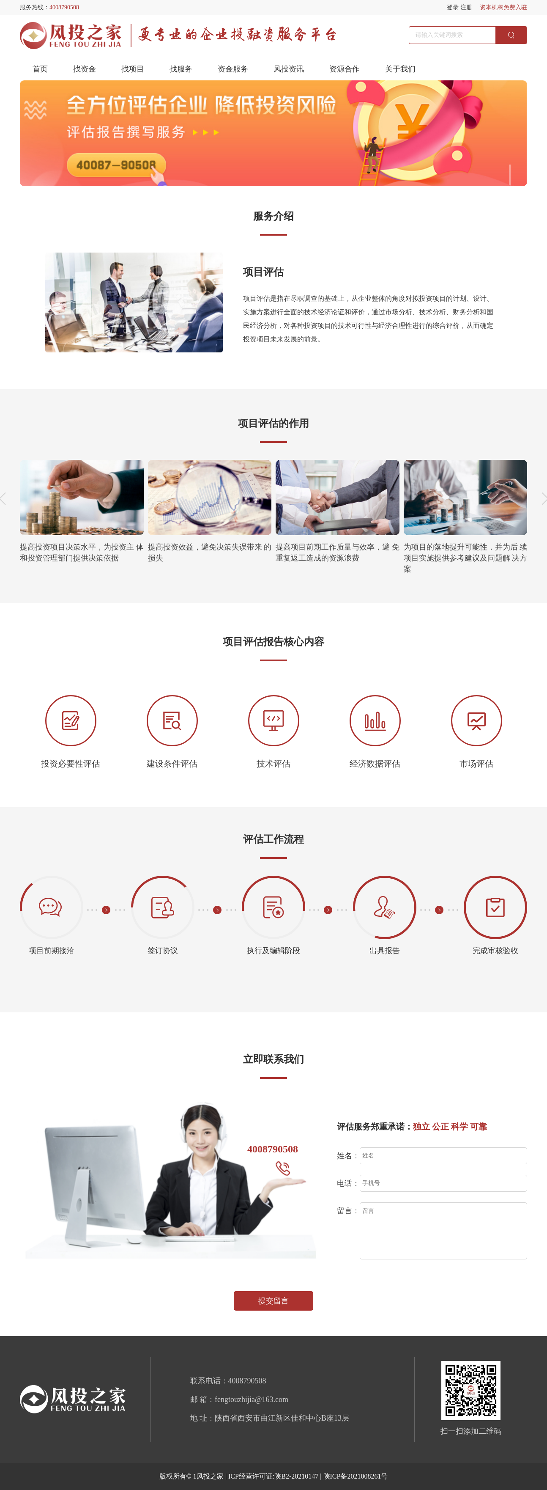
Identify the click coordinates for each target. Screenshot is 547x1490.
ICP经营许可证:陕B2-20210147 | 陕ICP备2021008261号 (308, 1476)
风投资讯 (289, 69)
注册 (466, 8)
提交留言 (273, 1301)
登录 (453, 8)
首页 (40, 69)
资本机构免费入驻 (503, 8)
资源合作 (344, 69)
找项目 (132, 69)
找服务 (181, 69)
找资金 (84, 69)
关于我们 (400, 69)
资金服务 (233, 69)
